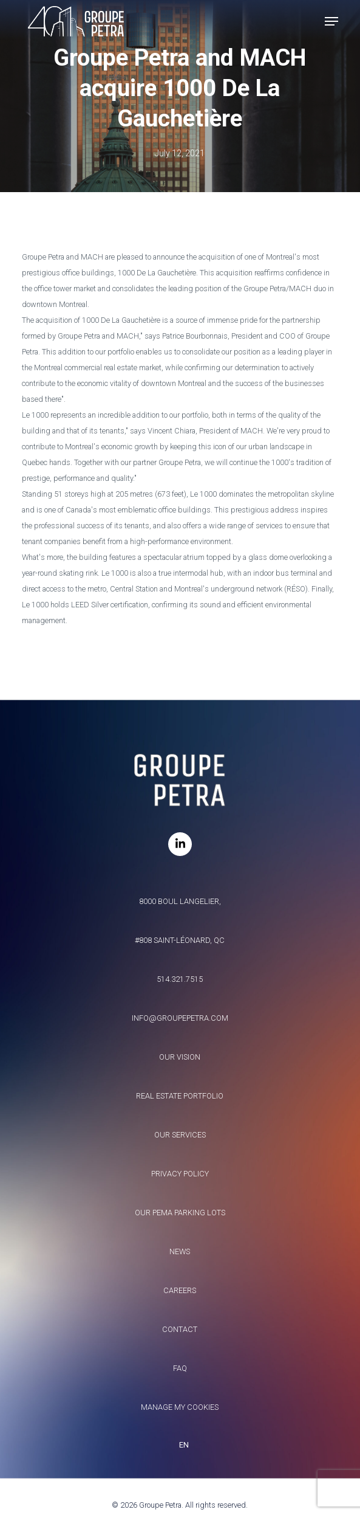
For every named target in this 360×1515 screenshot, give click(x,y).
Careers (179, 1290)
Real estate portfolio (179, 1095)
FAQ (180, 1368)
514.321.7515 (180, 979)
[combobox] (180, 1445)
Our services (180, 1134)
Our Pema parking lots (180, 1212)
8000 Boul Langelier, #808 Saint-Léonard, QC (180, 921)
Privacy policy (180, 1173)
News (179, 1251)
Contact (179, 1329)
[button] (331, 21)
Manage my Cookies (180, 1407)
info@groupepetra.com (180, 1018)
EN (184, 1444)
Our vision (179, 1056)
